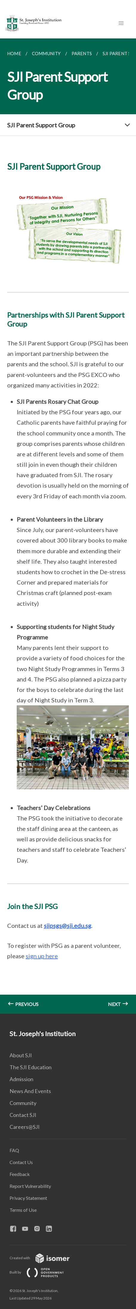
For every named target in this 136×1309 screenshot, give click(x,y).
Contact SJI (23, 1115)
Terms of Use (23, 1210)
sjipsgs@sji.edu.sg (67, 925)
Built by (41, 1272)
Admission (21, 1079)
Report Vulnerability (30, 1186)
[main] (68, 526)
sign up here (42, 955)
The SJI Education (31, 1067)
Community (23, 1103)
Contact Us (21, 1162)
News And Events (30, 1091)
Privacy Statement (28, 1198)
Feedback (20, 1174)
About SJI (21, 1055)
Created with (44, 1258)
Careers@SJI (25, 1126)
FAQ (14, 1150)
